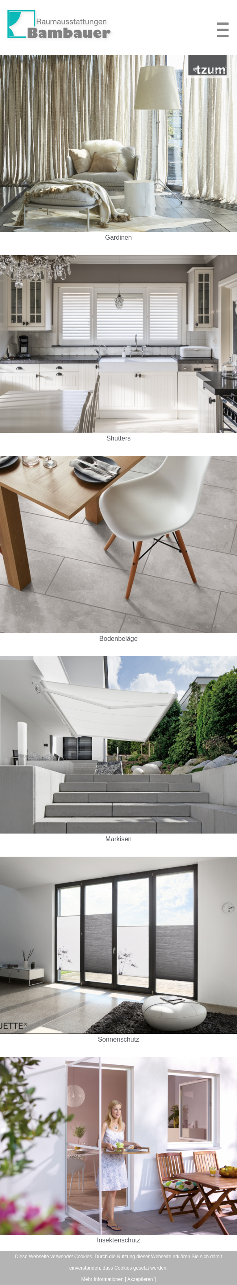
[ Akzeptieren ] (140, 1279)
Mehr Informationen (102, 1279)
